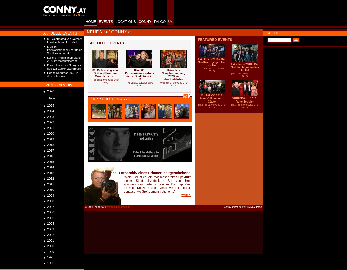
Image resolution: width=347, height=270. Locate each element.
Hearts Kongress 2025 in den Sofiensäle (62, 74)
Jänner (51, 98)
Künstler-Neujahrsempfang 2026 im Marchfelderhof (64, 59)
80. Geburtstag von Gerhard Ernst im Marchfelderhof (64, 40)
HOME (90, 22)
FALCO (160, 22)
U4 (170, 22)
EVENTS (106, 22)
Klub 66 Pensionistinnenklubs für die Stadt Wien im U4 (64, 50)
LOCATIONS (126, 22)
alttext (99, 111)
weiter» (186, 195)
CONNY (145, 22)
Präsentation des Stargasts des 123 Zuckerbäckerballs (64, 67)
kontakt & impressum (118, 207)
